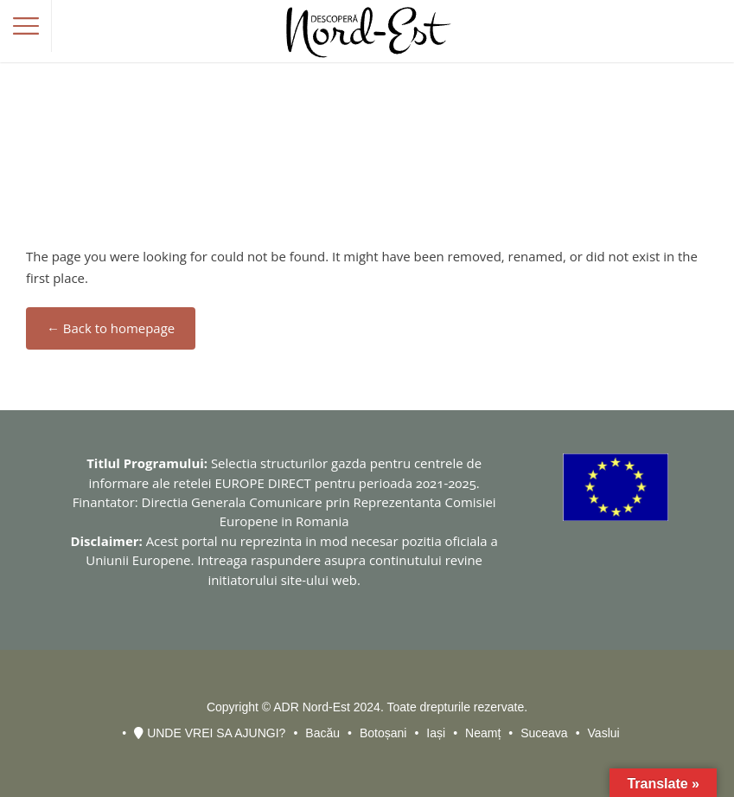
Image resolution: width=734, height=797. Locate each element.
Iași (435, 733)
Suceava (543, 733)
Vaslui (604, 733)
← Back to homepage (111, 328)
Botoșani (383, 733)
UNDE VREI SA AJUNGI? (209, 733)
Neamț (483, 733)
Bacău (322, 733)
